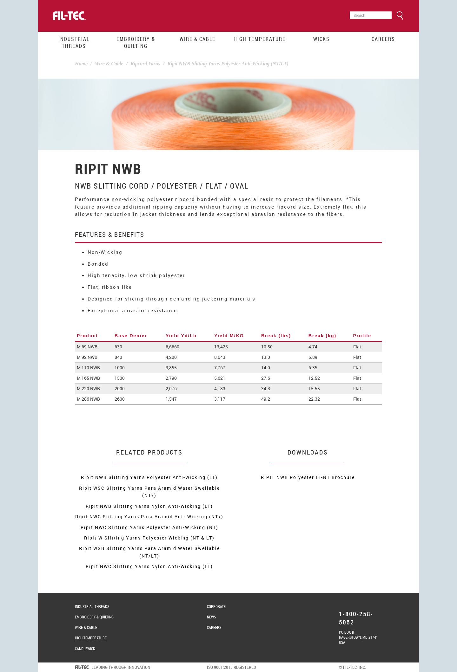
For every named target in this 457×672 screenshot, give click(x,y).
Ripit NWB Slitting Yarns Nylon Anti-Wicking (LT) (149, 506)
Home (81, 63)
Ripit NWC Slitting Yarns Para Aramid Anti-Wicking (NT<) (149, 517)
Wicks (321, 39)
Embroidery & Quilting (135, 42)
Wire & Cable (197, 39)
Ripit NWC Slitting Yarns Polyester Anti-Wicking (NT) (149, 527)
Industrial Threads (73, 42)
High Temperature (260, 39)
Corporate (216, 606)
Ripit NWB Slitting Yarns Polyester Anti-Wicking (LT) (149, 477)
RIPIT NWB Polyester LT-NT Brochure (308, 477)
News (211, 616)
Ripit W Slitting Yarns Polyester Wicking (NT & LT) (149, 538)
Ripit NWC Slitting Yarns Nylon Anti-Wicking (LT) (149, 566)
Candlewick (85, 648)
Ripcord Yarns (145, 63)
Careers (383, 39)
